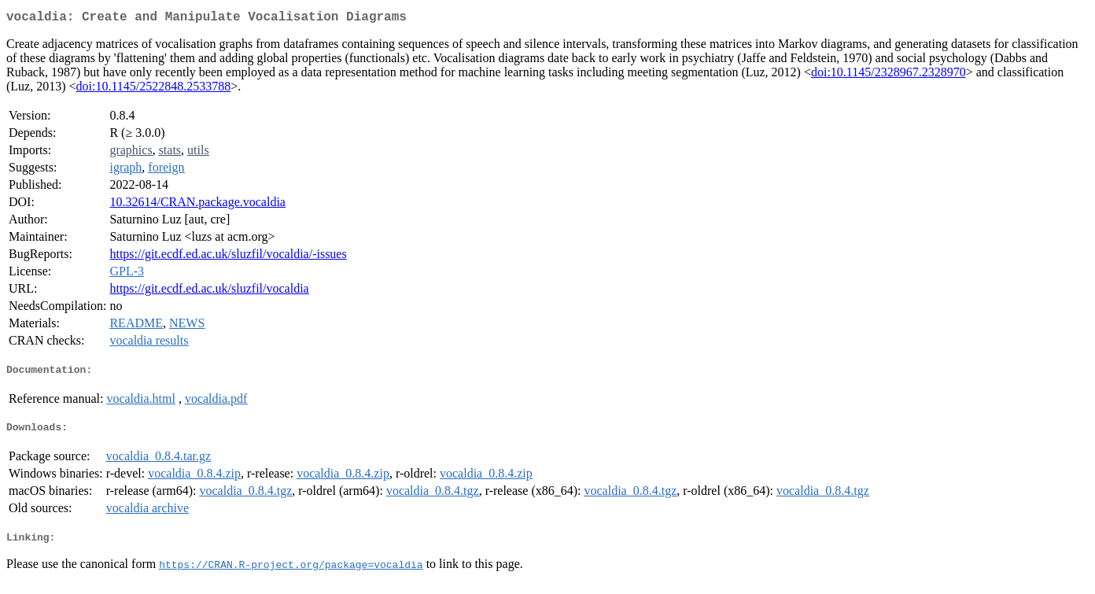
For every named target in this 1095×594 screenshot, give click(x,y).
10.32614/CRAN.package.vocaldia (197, 205)
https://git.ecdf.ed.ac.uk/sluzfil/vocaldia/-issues (227, 257)
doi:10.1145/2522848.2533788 (153, 89)
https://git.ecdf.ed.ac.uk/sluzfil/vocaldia (208, 291)
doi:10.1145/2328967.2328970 (888, 75)
